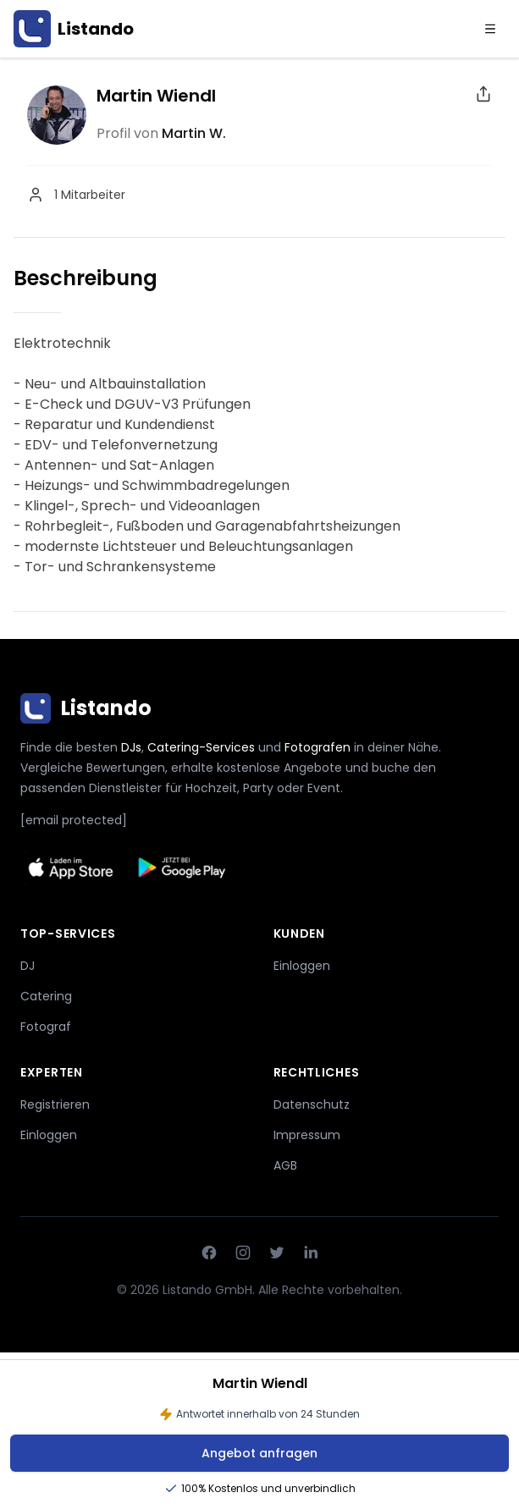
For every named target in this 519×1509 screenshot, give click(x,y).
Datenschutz (311, 1104)
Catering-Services (201, 747)
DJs (131, 747)
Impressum (306, 1134)
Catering (46, 996)
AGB (285, 1165)
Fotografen (317, 747)
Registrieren (55, 1104)
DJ (27, 965)
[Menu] (490, 29)
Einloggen (301, 965)
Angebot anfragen (259, 1453)
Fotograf (45, 1026)
